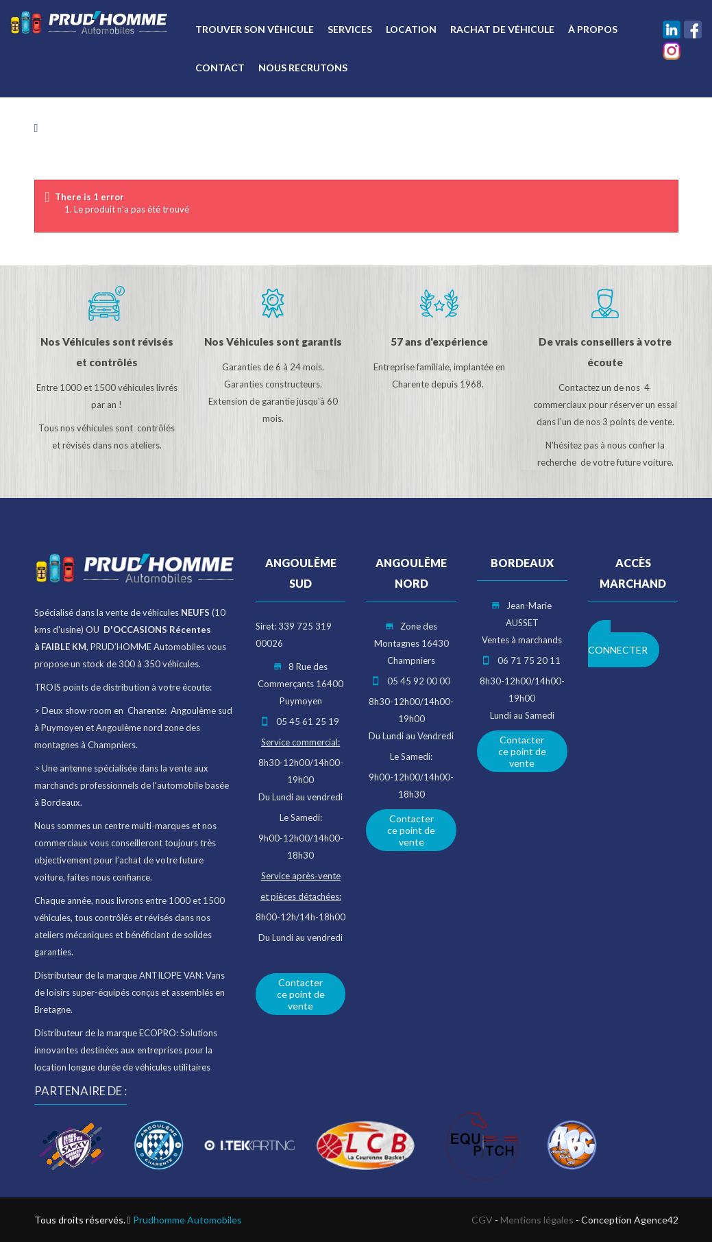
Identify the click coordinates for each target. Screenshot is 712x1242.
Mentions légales (537, 1220)
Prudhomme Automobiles (187, 1220)
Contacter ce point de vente (301, 994)
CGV (482, 1220)
